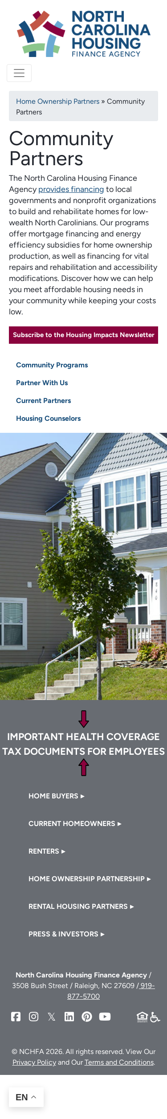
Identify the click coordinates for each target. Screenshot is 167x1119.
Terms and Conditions (119, 1062)
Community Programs (52, 365)
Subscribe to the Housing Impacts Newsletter (84, 335)
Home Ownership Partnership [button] (87, 879)
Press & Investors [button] (63, 934)
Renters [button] (44, 851)
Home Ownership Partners (57, 101)
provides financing (71, 189)
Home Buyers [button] (53, 796)
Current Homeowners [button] (72, 823)
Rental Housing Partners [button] (78, 906)
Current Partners (43, 400)
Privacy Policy (34, 1062)
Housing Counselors (48, 418)
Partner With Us (42, 382)
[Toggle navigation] (19, 73)
